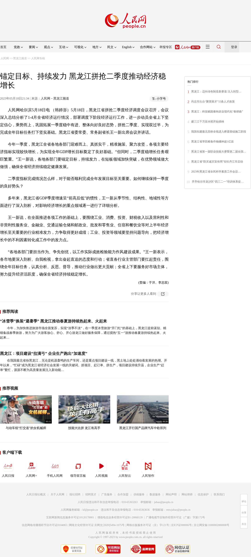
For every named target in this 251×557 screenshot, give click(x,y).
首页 (3, 47)
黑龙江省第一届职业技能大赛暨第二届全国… (218, 151)
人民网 (5, 58)
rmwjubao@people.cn (178, 509)
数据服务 (155, 494)
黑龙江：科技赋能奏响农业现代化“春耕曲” (217, 111)
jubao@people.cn (163, 502)
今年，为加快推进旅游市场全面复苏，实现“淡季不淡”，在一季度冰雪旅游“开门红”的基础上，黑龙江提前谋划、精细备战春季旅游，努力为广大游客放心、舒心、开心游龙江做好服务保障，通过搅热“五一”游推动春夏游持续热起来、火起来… (83, 332)
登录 (234, 47)
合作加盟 (122, 494)
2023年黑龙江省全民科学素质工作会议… (216, 171)
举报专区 (165, 47)
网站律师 (187, 494)
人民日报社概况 (35, 494)
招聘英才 (90, 494)
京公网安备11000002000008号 (211, 525)
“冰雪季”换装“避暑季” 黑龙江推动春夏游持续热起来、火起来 (53, 321)
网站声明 (171, 494)
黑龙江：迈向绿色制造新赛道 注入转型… (216, 91)
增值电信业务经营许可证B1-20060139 (120, 517)
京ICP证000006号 (181, 525)
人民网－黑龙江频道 (55, 98)
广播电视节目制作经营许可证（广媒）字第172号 (175, 517)
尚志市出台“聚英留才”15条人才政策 (213, 101)
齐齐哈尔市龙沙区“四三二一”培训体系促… (218, 181)
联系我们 (219, 494)
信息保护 (203, 494)
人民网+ (31, 468)
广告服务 (106, 494)
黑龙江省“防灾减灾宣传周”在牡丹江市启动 (217, 161)
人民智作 (148, 468)
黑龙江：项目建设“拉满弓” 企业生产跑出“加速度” (43, 353)
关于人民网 (57, 494)
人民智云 (125, 468)
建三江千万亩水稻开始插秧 (207, 121)
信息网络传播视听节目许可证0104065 (44, 525)
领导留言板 (78, 468)
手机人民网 (55, 468)
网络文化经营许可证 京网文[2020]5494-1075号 (97, 525)
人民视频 (101, 468)
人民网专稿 (38, 58)
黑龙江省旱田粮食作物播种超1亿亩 (212, 141)
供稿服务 (139, 494)
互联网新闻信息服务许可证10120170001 (70, 517)
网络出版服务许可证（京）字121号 (147, 525)
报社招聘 (74, 494)
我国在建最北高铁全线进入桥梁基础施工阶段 (218, 131)
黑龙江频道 (20, 58)
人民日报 (8, 468)
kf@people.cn (90, 509)
